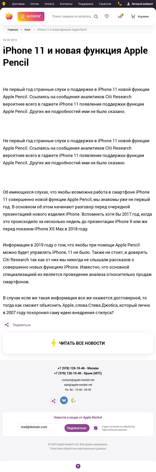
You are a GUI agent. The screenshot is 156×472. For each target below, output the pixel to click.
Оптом (34, 4)
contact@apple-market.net (78, 380)
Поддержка (85, 4)
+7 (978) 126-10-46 (71, 368)
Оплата (49, 4)
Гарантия (105, 4)
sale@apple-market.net (78, 384)
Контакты (66, 4)
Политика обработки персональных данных (78, 448)
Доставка (18, 4)
